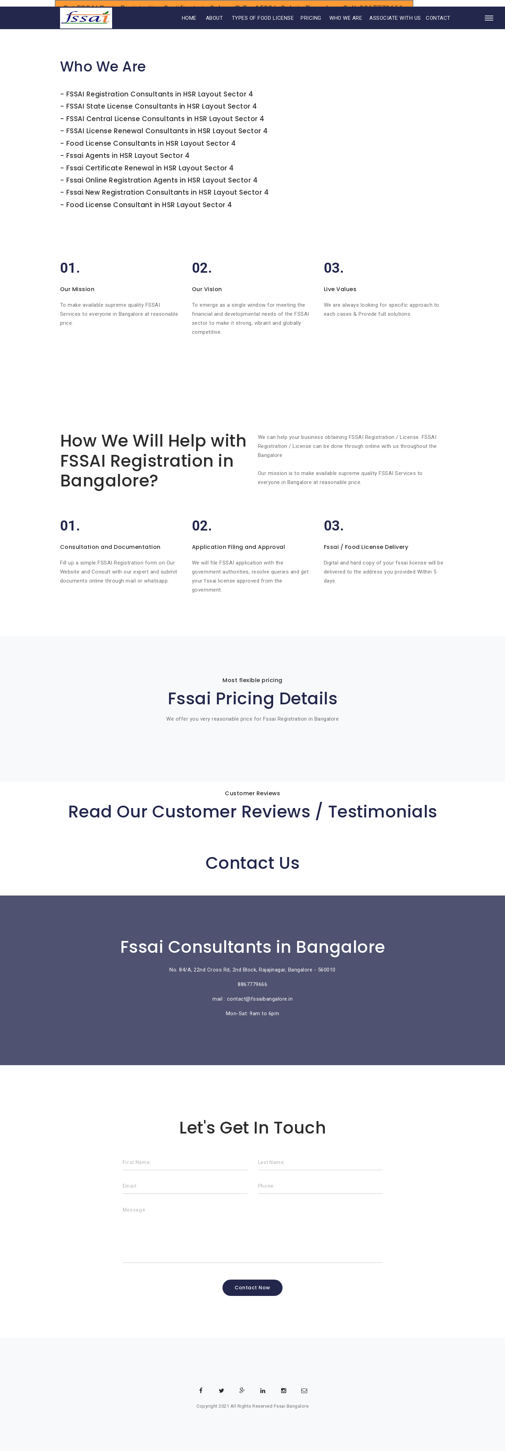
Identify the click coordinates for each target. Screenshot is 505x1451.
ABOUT (214, 27)
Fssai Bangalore (291, 1404)
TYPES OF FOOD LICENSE (263, 27)
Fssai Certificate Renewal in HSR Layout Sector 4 (150, 167)
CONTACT (438, 27)
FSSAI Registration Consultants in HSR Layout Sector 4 (159, 94)
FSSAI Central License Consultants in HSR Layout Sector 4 (165, 118)
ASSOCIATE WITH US (395, 27)
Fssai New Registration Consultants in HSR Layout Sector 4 (167, 191)
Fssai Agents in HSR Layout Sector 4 (128, 155)
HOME (179, 27)
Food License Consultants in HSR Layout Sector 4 (151, 142)
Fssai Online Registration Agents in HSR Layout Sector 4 (162, 179)
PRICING (311, 27)
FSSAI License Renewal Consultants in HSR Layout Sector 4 (167, 130)
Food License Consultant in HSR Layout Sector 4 (149, 203)
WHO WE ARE (345, 27)
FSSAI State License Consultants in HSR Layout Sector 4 (161, 106)
